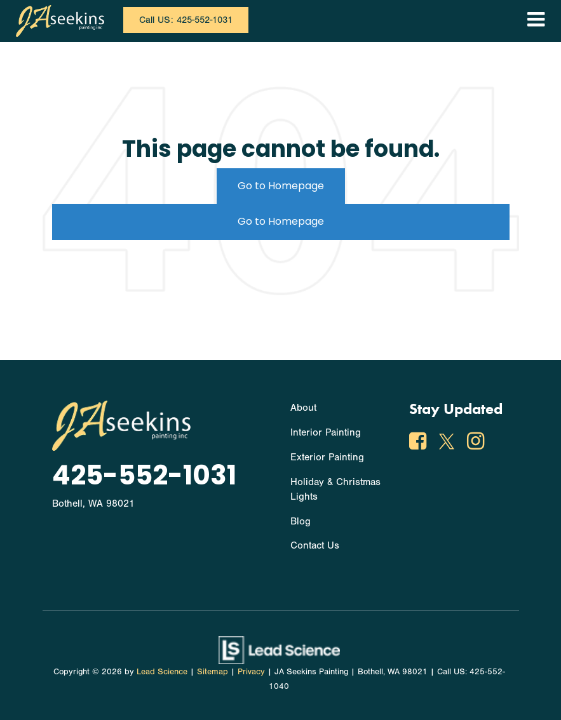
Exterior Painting (327, 457)
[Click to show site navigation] (536, 21)
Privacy (251, 671)
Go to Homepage (281, 185)
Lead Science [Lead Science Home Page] (162, 671)
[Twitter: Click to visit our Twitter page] (448, 444)
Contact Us (314, 545)
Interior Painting (325, 432)
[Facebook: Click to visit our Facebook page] (419, 444)
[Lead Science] (279, 649)
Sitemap (212, 671)
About (303, 407)
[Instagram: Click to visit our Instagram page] (477, 444)
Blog (300, 521)
